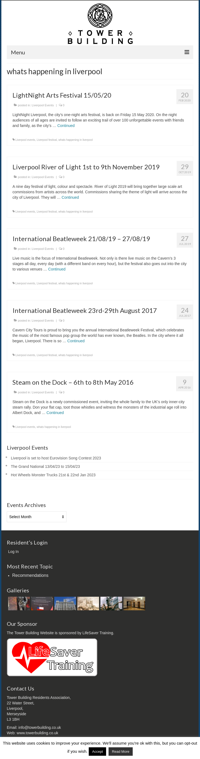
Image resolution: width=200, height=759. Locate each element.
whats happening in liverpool (75, 139)
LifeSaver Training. (98, 633)
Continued (66, 125)
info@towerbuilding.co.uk (39, 727)
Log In (13, 551)
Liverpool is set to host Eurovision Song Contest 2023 (56, 458)
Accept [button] (97, 751)
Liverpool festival (47, 139)
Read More (120, 751)
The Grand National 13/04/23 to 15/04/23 (45, 466)
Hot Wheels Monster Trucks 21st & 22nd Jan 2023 (53, 475)
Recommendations (30, 575)
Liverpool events (25, 139)
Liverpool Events (43, 105)
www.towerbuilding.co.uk (37, 733)
